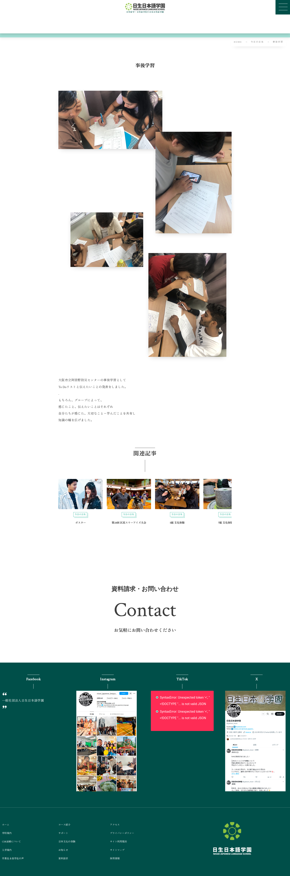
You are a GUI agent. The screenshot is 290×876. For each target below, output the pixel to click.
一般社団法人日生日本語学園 (23, 701)
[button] (145, 635)
